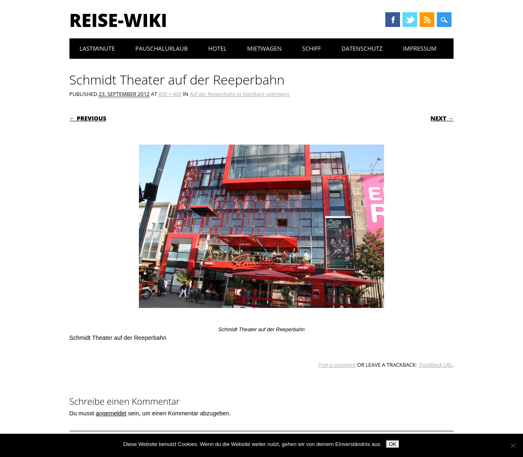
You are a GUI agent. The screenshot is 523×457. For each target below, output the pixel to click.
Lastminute (97, 48)
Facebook (392, 19)
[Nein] (513, 445)
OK (393, 444)
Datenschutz (362, 48)
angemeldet (111, 413)
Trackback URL (435, 364)
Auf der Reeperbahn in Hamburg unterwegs (239, 94)
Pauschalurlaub (161, 48)
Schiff (311, 48)
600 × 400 (170, 94)
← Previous (88, 118)
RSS (427, 19)
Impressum (419, 48)
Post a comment (336, 364)
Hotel (217, 48)
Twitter (409, 19)
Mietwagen (264, 48)
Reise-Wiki (118, 20)
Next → (442, 118)
